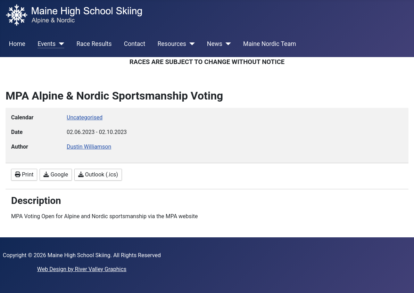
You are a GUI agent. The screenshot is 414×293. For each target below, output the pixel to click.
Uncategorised (84, 117)
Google (55, 174)
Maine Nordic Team (269, 43)
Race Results (93, 43)
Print (24, 174)
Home (17, 43)
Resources (171, 43)
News (214, 43)
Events (47, 43)
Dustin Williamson (89, 146)
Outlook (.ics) (98, 174)
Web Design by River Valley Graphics (81, 269)
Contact (135, 43)
